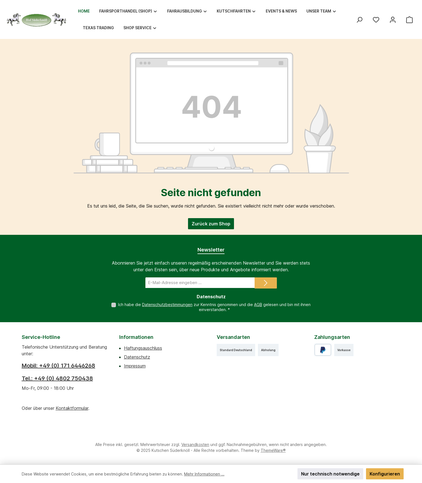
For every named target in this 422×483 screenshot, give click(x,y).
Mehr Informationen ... (204, 474)
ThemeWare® (273, 450)
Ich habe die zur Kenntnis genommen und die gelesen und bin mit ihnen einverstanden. (214, 307)
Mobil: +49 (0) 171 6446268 (58, 365)
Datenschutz (137, 357)
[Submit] (266, 283)
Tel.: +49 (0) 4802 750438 (57, 378)
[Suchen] (359, 19)
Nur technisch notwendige (330, 474)
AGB (258, 304)
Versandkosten (195, 444)
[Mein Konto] (393, 19)
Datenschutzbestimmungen (167, 304)
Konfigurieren (385, 474)
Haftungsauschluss (143, 348)
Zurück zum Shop (211, 223)
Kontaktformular (72, 408)
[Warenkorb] (409, 19)
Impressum (135, 366)
